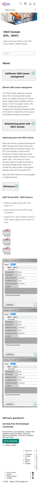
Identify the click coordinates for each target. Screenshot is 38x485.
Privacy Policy (11, 476)
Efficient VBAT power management (17, 87)
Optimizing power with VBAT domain (18, 138)
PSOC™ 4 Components (11, 10)
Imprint (8, 474)
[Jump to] (19, 53)
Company (28, 454)
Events (27, 460)
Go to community (10, 441)
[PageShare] (35, 9)
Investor (28, 463)
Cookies (9, 478)
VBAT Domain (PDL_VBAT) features (17, 197)
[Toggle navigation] (34, 4)
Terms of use (11, 472)
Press (27, 462)
